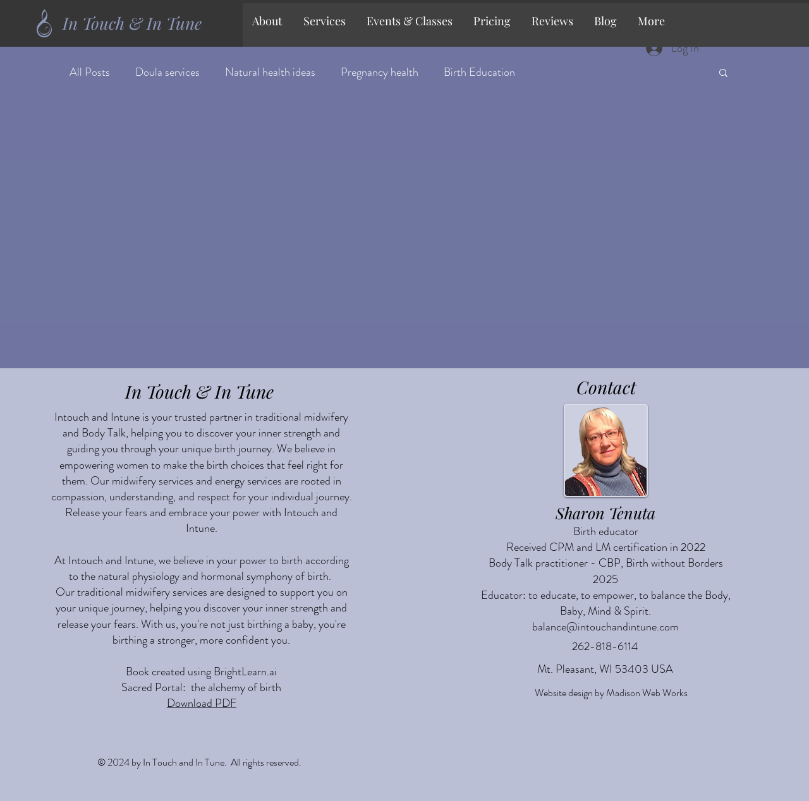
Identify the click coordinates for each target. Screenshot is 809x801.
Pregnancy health (379, 72)
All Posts (90, 72)
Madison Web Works (647, 692)
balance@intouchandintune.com (605, 626)
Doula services (167, 72)
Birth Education (479, 72)
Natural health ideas (270, 72)
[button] (325, 21)
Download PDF (201, 703)
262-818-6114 (605, 646)
